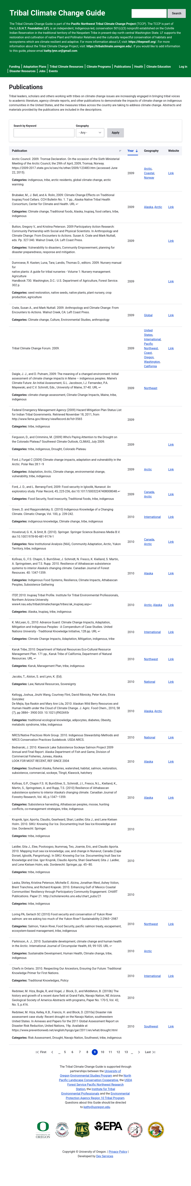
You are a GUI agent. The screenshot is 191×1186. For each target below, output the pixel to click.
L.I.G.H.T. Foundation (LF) (32, 28)
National (149, 682)
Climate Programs (99, 66)
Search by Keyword (25, 125)
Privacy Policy (118, 1151)
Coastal (149, 173)
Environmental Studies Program (91, 1075)
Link (171, 173)
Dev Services (104, 1156)
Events (53, 71)
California (150, 366)
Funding (14, 66)
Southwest (151, 1026)
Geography (82, 125)
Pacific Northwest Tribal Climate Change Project (103, 24)
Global (148, 315)
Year (133, 151)
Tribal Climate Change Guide (57, 13)
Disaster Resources (23, 71)
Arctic (148, 168)
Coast (148, 353)
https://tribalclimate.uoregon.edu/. (110, 46)
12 (119, 1052)
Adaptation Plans (34, 66)
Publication (19, 151)
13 (126, 1052)
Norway (149, 177)
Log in (183, 66)
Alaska (148, 207)
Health (138, 66)
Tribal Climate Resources (66, 66)
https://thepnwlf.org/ (142, 42)
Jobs (42, 71)
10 (103, 1052)
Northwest (151, 659)
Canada (149, 492)
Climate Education (158, 66)
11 (111, 1052)
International (152, 339)
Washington (152, 362)
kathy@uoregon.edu (97, 1107)
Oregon (149, 357)
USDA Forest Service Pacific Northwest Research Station (99, 1084)
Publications (122, 66)
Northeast (150, 388)
